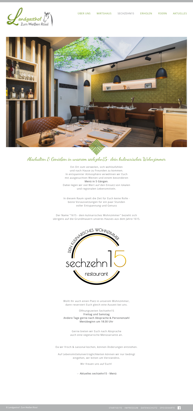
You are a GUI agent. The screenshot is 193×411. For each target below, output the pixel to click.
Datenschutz (149, 408)
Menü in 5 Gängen (96, 181)
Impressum (131, 408)
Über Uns (84, 13)
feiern (162, 13)
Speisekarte (167, 408)
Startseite (115, 408)
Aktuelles (180, 13)
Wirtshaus (104, 13)
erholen (146, 13)
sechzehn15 (126, 13)
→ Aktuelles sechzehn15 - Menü (96, 373)
